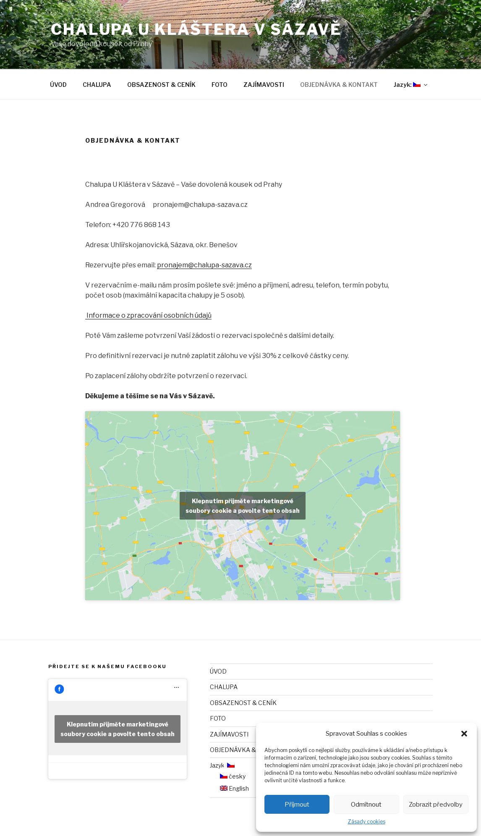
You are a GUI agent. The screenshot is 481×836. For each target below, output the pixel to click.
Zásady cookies (366, 821)
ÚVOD (58, 84)
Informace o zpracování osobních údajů (148, 315)
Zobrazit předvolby (436, 804)
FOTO (219, 84)
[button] (464, 733)
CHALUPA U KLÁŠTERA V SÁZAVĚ (196, 29)
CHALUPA (97, 84)
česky (233, 776)
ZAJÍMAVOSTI (263, 84)
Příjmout (297, 804)
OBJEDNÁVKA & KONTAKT (339, 84)
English (234, 788)
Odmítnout (366, 804)
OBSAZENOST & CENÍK (161, 84)
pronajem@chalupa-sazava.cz (204, 265)
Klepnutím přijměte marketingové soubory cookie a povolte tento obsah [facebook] (117, 729)
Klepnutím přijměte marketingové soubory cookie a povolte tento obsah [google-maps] (243, 505)
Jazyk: (411, 84)
